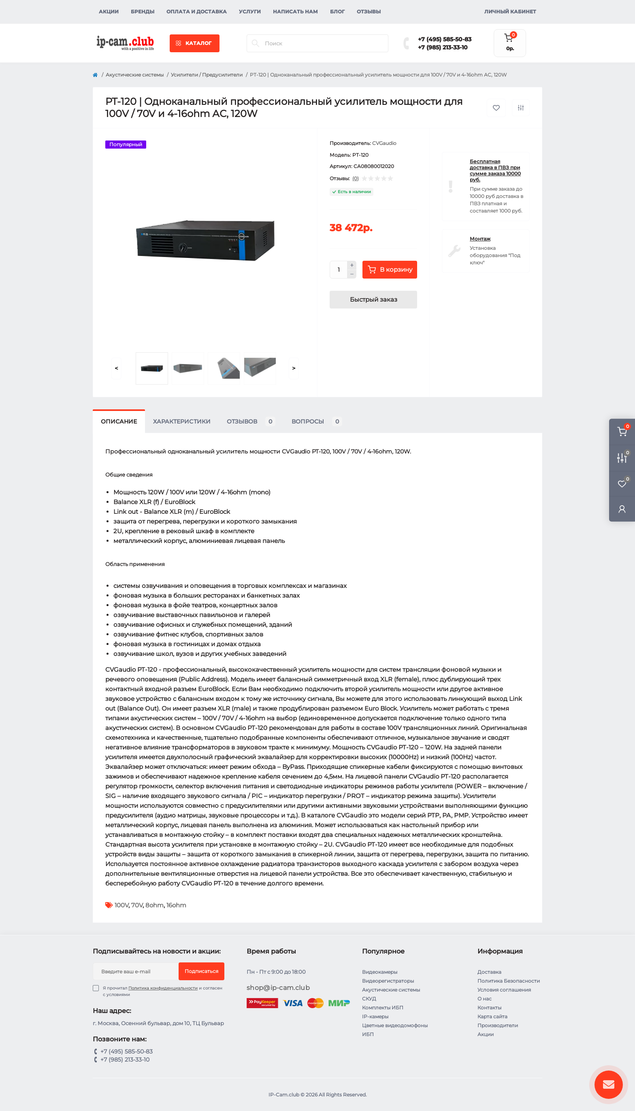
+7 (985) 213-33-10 (443, 47)
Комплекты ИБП (382, 1008)
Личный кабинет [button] (510, 12)
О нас (484, 999)
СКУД (369, 999)
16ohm (176, 905)
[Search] (255, 43)
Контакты (489, 1008)
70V (137, 905)
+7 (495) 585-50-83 (444, 39)
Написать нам (295, 12)
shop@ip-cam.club (278, 988)
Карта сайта (492, 1016)
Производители (497, 1025)
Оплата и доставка (196, 12)
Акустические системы (135, 75)
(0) (355, 178)
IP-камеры (375, 1016)
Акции (109, 12)
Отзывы (369, 12)
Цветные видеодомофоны (395, 1025)
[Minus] (351, 274)
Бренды (142, 12)
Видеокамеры (379, 972)
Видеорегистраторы (388, 981)
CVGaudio (384, 143)
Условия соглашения (504, 990)
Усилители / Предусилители (207, 75)
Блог (337, 12)
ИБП (368, 1034)
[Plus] (351, 265)
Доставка (489, 972)
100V (121, 905)
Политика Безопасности (508, 981)
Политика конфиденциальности (163, 988)
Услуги (250, 12)
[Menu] (194, 43)
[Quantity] (338, 270)
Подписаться (201, 971)
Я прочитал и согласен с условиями (162, 991)
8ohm (154, 905)
